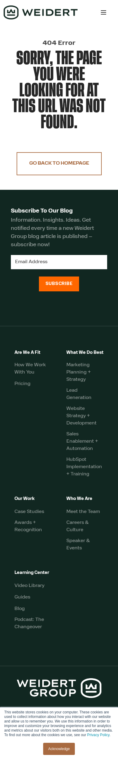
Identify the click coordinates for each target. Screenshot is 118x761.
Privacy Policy (98, 735)
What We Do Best (85, 352)
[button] (103, 12)
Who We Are (79, 499)
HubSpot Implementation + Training (84, 467)
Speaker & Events (78, 544)
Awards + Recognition (28, 526)
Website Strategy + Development (81, 416)
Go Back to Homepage (59, 163)
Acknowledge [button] (59, 749)
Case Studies (29, 511)
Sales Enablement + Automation (82, 441)
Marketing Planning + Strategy (78, 372)
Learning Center (31, 573)
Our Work (24, 499)
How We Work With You (30, 369)
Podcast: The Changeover (29, 623)
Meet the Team (83, 511)
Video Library (29, 585)
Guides (22, 597)
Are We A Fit (27, 352)
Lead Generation (78, 394)
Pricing (22, 383)
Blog (19, 608)
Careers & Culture (77, 526)
